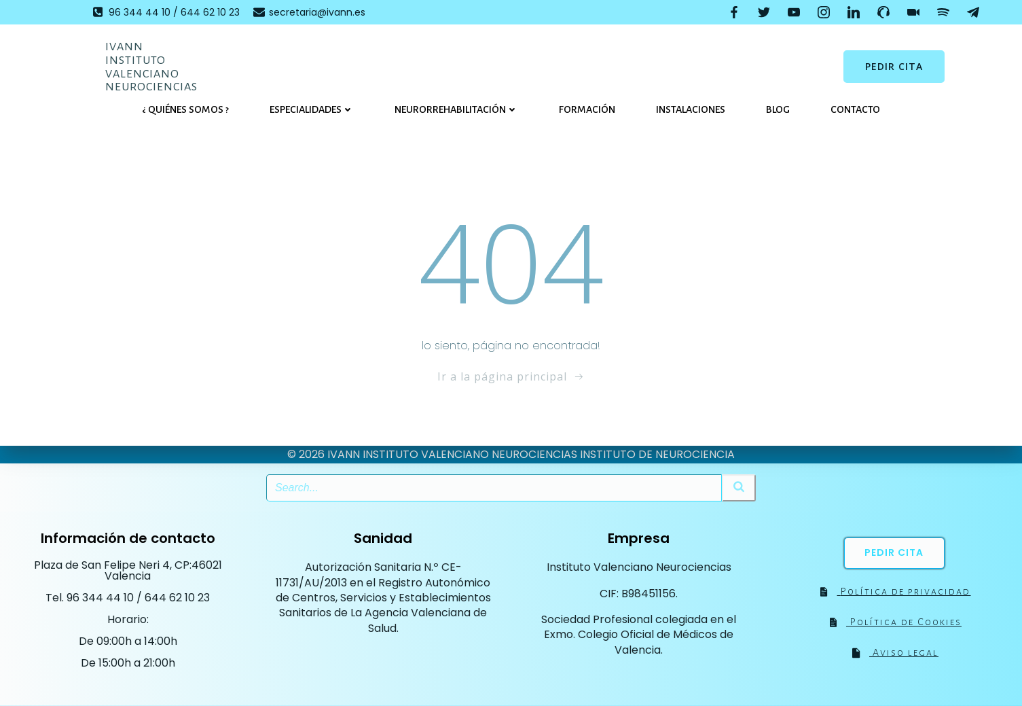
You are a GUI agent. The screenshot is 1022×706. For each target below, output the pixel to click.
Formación (587, 109)
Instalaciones (690, 109)
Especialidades (312, 109)
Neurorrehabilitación (456, 109)
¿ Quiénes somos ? (185, 109)
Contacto (855, 109)
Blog (778, 109)
